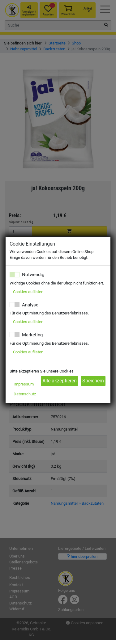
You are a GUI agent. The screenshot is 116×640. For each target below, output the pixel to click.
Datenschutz (25, 394)
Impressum (24, 384)
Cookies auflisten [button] (28, 291)
